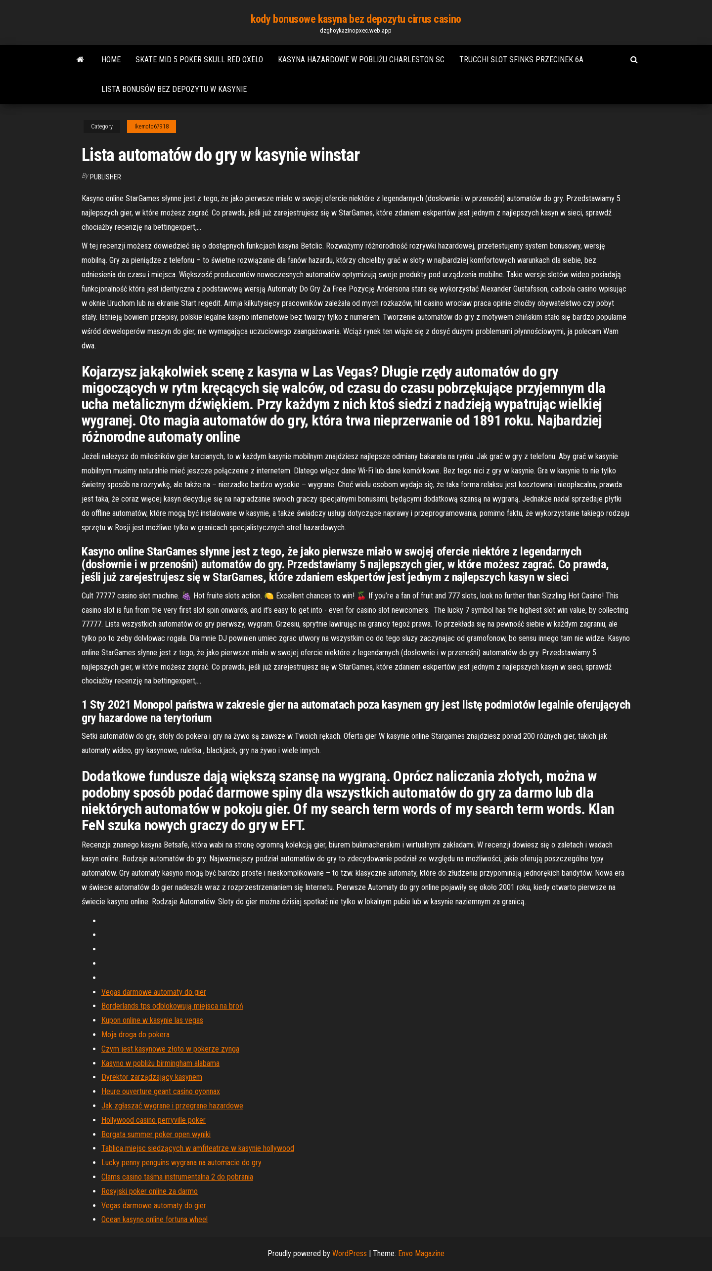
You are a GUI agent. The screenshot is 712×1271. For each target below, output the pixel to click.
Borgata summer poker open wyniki (156, 1134)
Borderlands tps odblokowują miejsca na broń (172, 1006)
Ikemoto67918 (151, 126)
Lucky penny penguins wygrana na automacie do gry (181, 1162)
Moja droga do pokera (135, 1034)
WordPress (349, 1253)
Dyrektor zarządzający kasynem (151, 1077)
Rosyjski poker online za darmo (149, 1191)
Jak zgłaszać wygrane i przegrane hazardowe (172, 1105)
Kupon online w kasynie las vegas (152, 1020)
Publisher (105, 177)
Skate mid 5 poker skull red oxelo (199, 59)
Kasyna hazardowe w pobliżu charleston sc (361, 59)
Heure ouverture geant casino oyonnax (160, 1091)
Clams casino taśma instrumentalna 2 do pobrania (177, 1177)
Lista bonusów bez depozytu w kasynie (174, 89)
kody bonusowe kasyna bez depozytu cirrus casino (356, 19)
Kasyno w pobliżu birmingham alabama (160, 1063)
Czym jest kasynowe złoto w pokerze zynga (170, 1049)
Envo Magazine (421, 1253)
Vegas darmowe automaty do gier (153, 992)
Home (111, 59)
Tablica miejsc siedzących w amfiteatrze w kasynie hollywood (197, 1148)
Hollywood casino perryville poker (153, 1120)
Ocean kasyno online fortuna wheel (154, 1219)
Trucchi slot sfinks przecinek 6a (521, 59)
